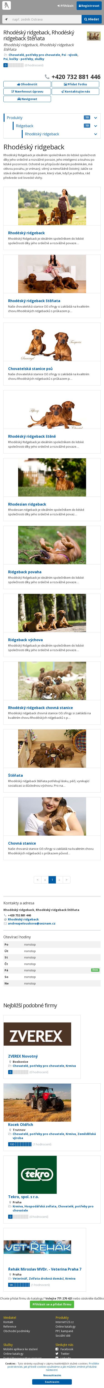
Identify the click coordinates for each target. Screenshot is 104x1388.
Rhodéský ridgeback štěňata (34, 300)
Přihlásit (66, 6)
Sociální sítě (63, 1336)
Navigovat (27, 99)
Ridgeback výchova (25, 639)
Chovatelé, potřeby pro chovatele (34, 55)
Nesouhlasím (52, 1375)
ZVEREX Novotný (23, 1056)
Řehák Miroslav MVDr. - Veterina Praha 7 (44, 1269)
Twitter (63, 1354)
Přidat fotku (75, 84)
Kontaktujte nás (75, 91)
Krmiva (71, 1066)
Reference (9, 1326)
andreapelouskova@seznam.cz (32, 923)
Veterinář (20, 1278)
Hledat (91, 19)
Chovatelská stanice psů (30, 368)
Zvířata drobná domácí (46, 1278)
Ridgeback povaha (24, 571)
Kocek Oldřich (20, 1124)
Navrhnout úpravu (27, 91)
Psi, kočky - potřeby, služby (23, 59)
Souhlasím (52, 1381)
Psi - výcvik (69, 55)
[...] (46, 19)
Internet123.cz (65, 1322)
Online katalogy (65, 1326)
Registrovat (89, 6)
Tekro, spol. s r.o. (23, 1196)
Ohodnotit (27, 84)
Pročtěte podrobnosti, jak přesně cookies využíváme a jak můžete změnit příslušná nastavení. (53, 1366)
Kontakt (8, 1322)
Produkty (48, 117)
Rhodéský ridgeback (42, 133)
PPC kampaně (64, 1331)
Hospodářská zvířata (40, 1206)
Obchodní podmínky (16, 1331)
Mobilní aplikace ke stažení (20, 1349)
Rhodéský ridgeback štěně (32, 436)
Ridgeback (53, 125)
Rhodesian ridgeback (27, 504)
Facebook (64, 1349)
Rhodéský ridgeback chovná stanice (40, 707)
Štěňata (15, 775)
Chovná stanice (22, 843)
